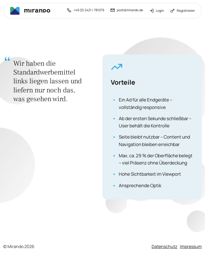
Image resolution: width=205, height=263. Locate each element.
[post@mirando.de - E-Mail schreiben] (127, 11)
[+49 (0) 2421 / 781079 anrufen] (85, 11)
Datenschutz (164, 246)
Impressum (191, 246)
